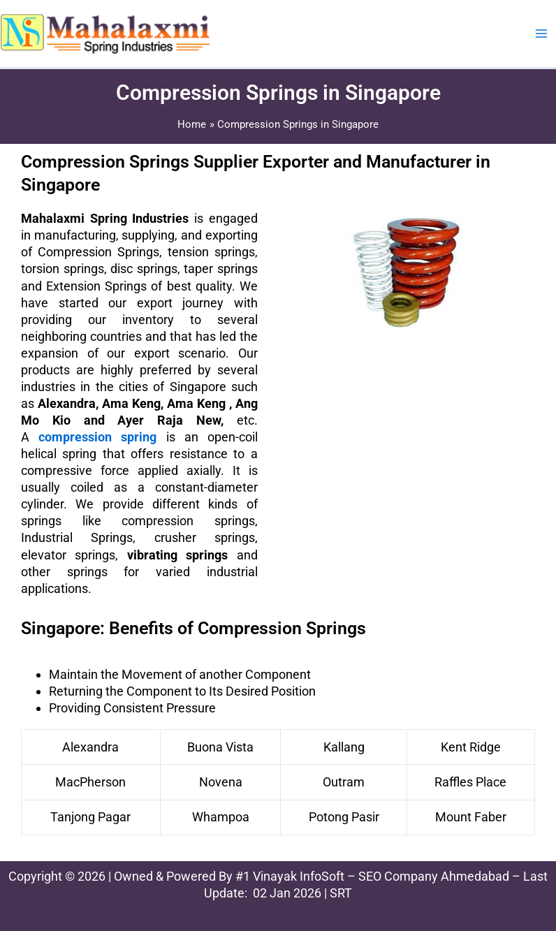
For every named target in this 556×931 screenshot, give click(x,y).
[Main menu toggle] (541, 33)
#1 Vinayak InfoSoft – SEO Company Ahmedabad (372, 876)
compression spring (97, 437)
